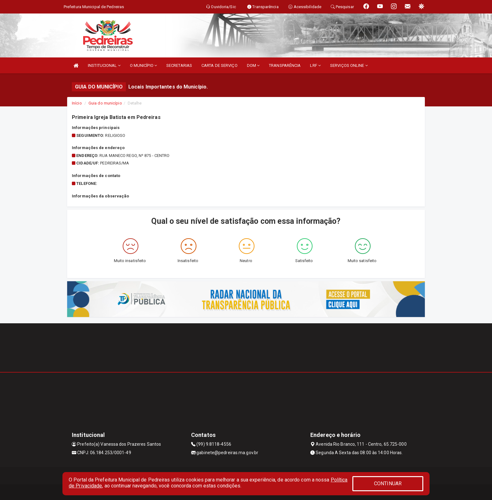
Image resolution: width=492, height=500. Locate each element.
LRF (315, 65)
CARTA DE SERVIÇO (219, 65)
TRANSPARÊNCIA (285, 65)
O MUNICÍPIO (143, 65)
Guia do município (105, 103)
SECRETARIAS (179, 65)
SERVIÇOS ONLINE (349, 65)
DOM (253, 65)
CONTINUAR (388, 484)
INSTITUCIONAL (104, 65)
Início (77, 103)
